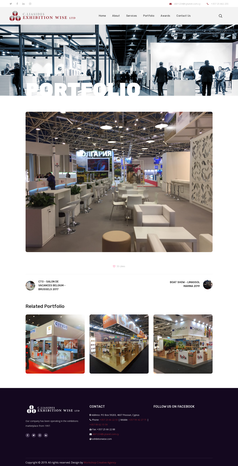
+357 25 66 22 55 (109, 419)
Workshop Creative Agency (100, 462)
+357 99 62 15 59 (99, 424)
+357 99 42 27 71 (138, 419)
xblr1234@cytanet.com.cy (184, 3)
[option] (55, 346)
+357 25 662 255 (217, 3)
